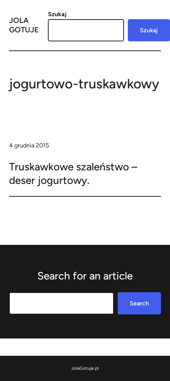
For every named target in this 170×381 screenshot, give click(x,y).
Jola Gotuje (24, 25)
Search (139, 303)
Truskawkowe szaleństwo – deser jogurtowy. (73, 173)
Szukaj (57, 14)
